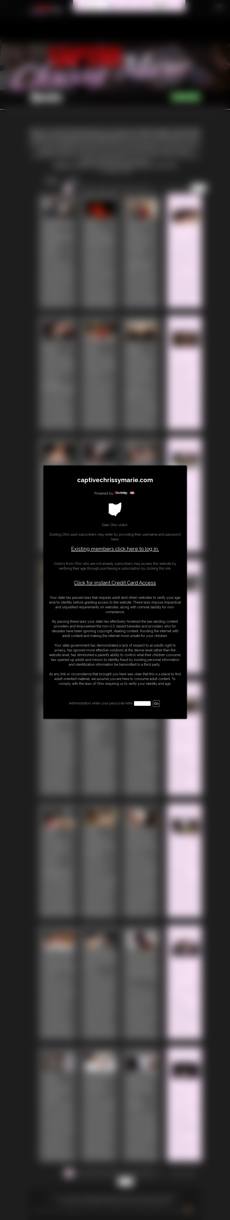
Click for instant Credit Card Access (115, 582)
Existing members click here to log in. (115, 549)
